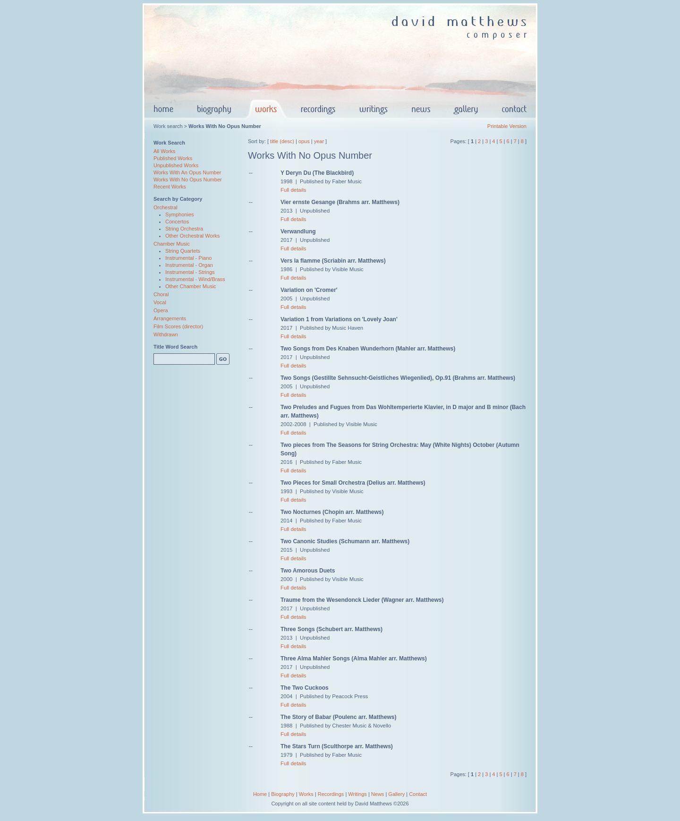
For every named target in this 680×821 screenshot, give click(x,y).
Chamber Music (171, 244)
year (319, 141)
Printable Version (507, 126)
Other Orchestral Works (192, 236)
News (377, 794)
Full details (293, 190)
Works (306, 794)
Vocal (159, 302)
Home (260, 794)
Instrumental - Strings (190, 272)
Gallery (396, 794)
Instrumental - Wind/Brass (195, 279)
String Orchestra (184, 228)
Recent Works (169, 186)
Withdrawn (165, 334)
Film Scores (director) (178, 326)
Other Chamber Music (190, 286)
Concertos (177, 221)
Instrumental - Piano (188, 258)
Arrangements (169, 318)
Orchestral (165, 207)
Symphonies (179, 214)
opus (304, 141)
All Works (164, 151)
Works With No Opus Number (187, 179)
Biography (283, 794)
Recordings (331, 794)
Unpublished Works (175, 165)
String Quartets (182, 251)
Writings (357, 794)
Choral (161, 294)
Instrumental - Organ (189, 265)
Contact (418, 794)
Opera (160, 310)
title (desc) (282, 141)
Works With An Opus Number (187, 172)
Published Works (172, 158)
